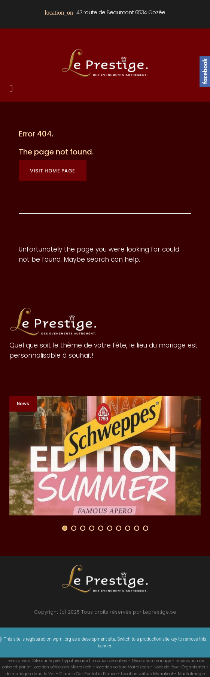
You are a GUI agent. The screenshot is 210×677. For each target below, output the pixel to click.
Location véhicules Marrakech (62, 667)
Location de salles (109, 661)
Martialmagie (191, 674)
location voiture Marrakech (122, 667)
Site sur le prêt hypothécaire (60, 661)
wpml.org (62, 639)
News (23, 403)
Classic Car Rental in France (88, 674)
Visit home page (52, 170)
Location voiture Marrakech (147, 674)
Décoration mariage (151, 661)
